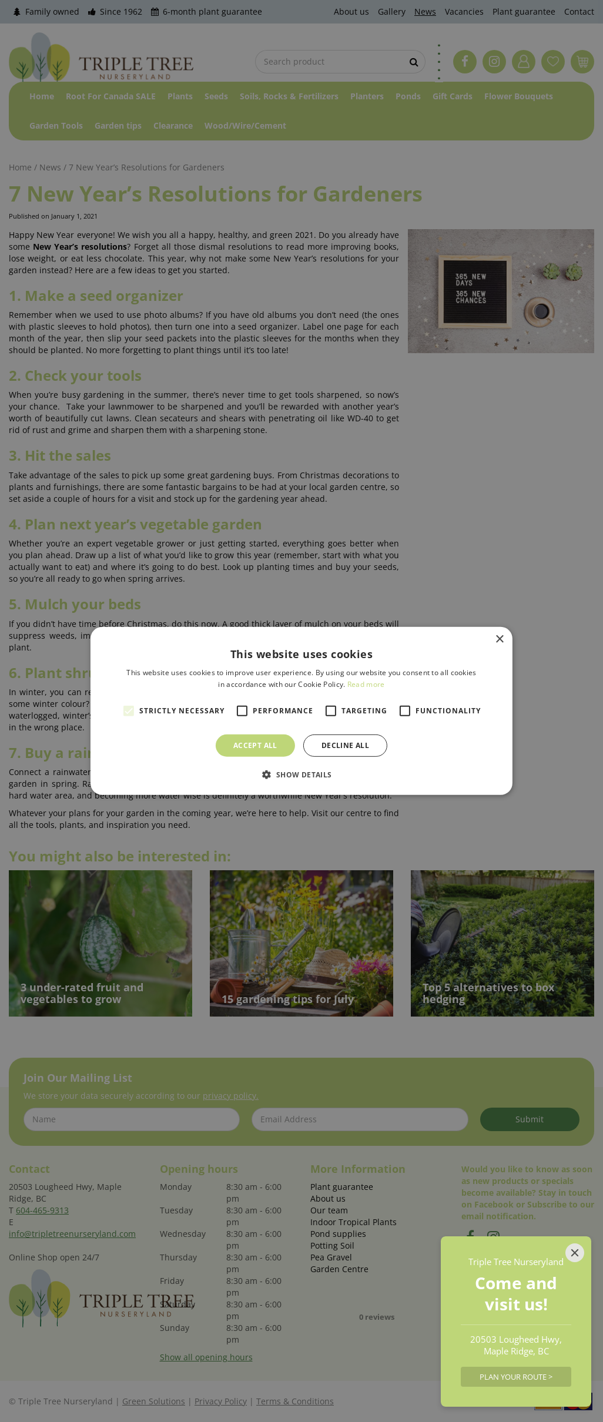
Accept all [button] (255, 745)
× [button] (499, 639)
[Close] (574, 1252)
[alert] (301, 711)
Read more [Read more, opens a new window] (366, 684)
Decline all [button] (345, 745)
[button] (301, 774)
